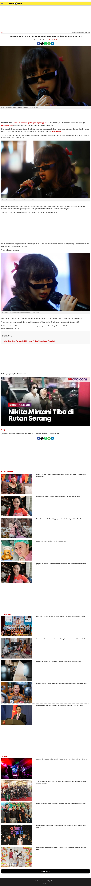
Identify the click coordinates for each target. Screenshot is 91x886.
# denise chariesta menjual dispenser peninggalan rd (17, 433)
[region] (45, 18)
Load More (45, 871)
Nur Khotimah (36, 40)
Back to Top (45, 883)
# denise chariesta (41, 433)
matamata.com (42, 881)
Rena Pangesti (44, 40)
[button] (2, 3)
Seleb (3, 32)
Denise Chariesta (7, 125)
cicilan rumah (56, 131)
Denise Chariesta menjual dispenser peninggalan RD (31, 123)
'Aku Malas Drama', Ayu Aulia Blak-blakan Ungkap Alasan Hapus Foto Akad (29, 341)
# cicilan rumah (54, 433)
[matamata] (16, 3)
